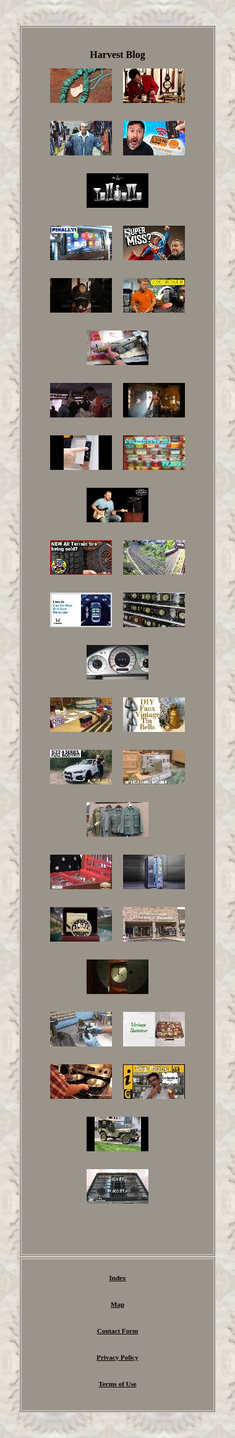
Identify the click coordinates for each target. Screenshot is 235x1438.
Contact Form (117, 1330)
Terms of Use (117, 1383)
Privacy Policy (117, 1357)
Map (117, 1304)
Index (117, 1277)
